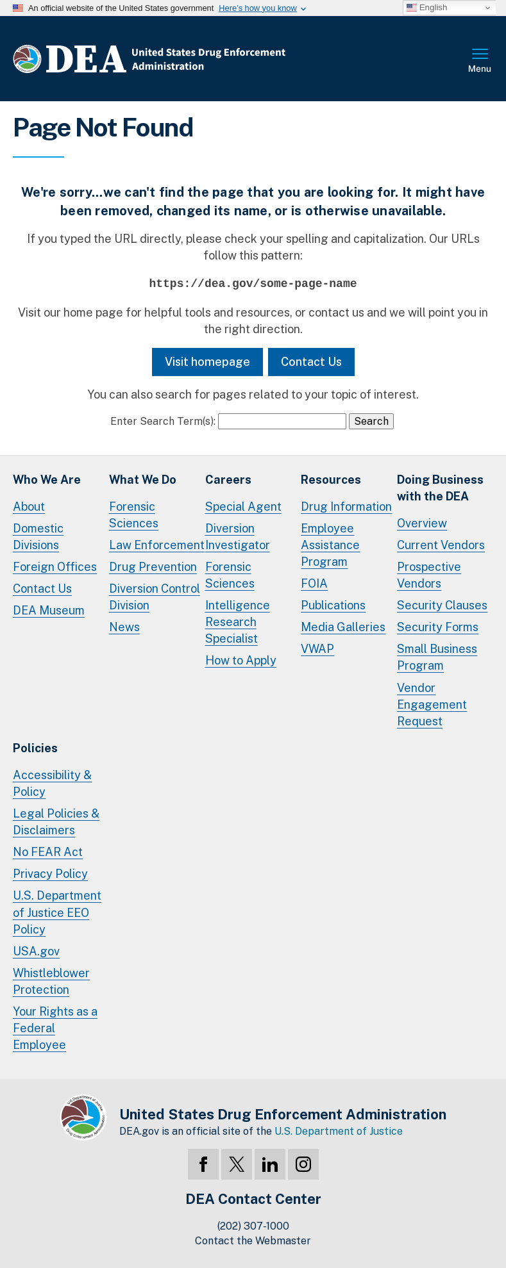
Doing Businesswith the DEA (440, 488)
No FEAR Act (48, 852)
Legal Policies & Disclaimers (56, 822)
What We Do (142, 479)
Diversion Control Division (154, 597)
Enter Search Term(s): (162, 421)
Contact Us (311, 361)
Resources (331, 479)
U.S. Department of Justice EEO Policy (57, 912)
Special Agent (243, 506)
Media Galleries (343, 627)
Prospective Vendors (429, 575)
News (124, 627)
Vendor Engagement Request (432, 704)
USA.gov (36, 951)
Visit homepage (207, 361)
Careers (228, 479)
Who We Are (47, 479)
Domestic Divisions (38, 537)
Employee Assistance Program (330, 545)
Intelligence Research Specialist (237, 621)
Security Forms (437, 627)
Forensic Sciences (133, 515)
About (29, 506)
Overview (422, 523)
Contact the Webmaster (253, 1241)
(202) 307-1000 (253, 1226)
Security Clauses (442, 605)
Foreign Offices (55, 566)
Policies (35, 748)
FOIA (314, 583)
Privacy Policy (50, 873)
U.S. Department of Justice (338, 1131)
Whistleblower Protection (51, 981)
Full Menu (480, 61)
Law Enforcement (157, 545)
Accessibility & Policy (52, 783)
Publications (333, 605)
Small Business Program (437, 657)
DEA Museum (49, 610)
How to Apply (240, 660)
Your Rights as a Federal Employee (55, 1028)
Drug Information (346, 506)
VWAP (317, 648)
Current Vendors (441, 545)
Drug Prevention (153, 566)
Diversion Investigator (237, 537)
